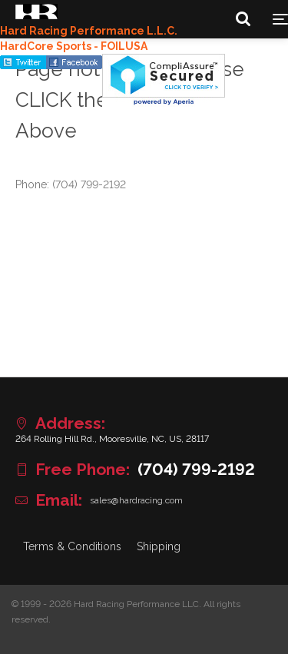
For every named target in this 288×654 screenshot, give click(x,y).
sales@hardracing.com (136, 500)
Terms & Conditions (72, 546)
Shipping (158, 546)
